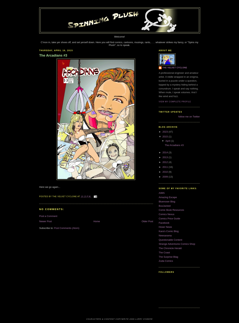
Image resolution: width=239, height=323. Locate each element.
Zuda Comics (166, 261)
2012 (165, 162)
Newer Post (45, 221)
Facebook (164, 222)
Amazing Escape (168, 197)
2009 (165, 176)
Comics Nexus (166, 214)
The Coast (164, 252)
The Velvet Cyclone (174, 68)
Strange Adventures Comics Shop (177, 244)
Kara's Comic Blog (169, 231)
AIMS (162, 193)
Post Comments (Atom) (66, 228)
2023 (165, 131)
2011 (165, 167)
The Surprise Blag (168, 256)
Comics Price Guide (169, 218)
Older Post (147, 221)
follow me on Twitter (189, 116)
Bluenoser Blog (167, 201)
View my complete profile (175, 102)
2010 (165, 171)
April (168, 140)
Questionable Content (170, 239)
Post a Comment (48, 216)
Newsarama (165, 235)
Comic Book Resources (171, 210)
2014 (165, 152)
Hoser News (165, 227)
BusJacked (165, 205)
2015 (165, 136)
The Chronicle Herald (170, 248)
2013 (165, 157)
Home (97, 221)
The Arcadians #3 (53, 55)
